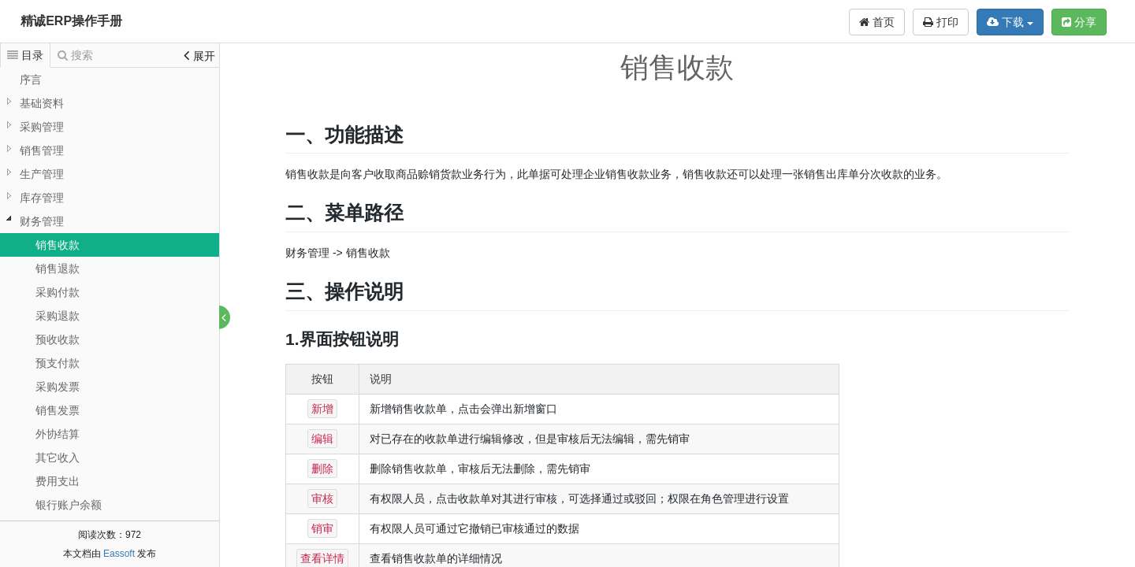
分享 (1079, 22)
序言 (31, 79)
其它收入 (57, 457)
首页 (877, 22)
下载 (1010, 22)
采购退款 (57, 315)
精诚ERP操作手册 (71, 21)
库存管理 (42, 197)
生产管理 (42, 174)
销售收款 (57, 245)
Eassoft (119, 553)
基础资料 (42, 103)
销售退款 (57, 268)
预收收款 (57, 339)
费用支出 (57, 481)
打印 (940, 22)
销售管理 (42, 150)
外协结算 (57, 434)
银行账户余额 (68, 504)
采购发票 (57, 386)
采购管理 (42, 126)
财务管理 (42, 221)
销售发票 (57, 410)
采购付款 (57, 292)
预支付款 (57, 363)
